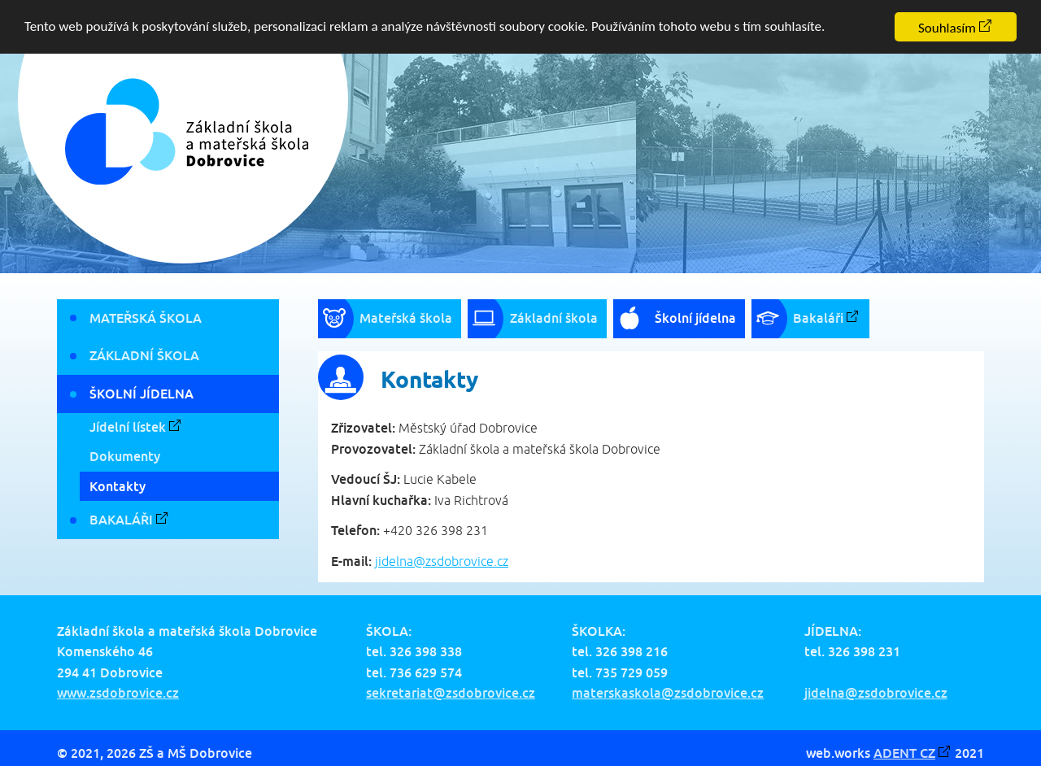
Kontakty (117, 485)
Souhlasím (947, 28)
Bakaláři (121, 519)
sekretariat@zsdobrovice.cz (450, 693)
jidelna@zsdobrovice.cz (875, 693)
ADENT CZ (904, 753)
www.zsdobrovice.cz (118, 693)
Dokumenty (124, 456)
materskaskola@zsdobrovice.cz (668, 693)
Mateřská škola (145, 317)
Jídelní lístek (127, 427)
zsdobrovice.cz (466, 561)
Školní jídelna (141, 393)
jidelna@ (400, 561)
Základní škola (144, 355)
